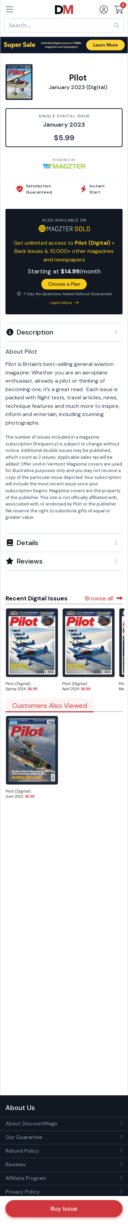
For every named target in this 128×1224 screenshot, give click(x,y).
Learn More (64, 302)
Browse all (104, 598)
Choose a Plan (64, 284)
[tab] (64, 332)
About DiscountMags (31, 1123)
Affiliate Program (25, 1178)
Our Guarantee (23, 1137)
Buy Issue (64, 1209)
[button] (64, 332)
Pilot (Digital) (17, 683)
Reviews (15, 1164)
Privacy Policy (22, 1192)
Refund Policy (22, 1151)
